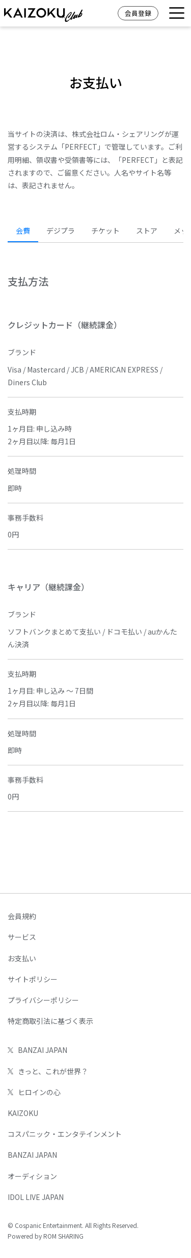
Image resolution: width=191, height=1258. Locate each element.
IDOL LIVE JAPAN (36, 1197)
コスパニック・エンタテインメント (65, 1134)
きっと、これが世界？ (48, 1071)
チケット (105, 230)
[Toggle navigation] (176, 13)
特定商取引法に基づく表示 (50, 1021)
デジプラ (60, 230)
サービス (22, 937)
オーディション (32, 1176)
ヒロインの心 (34, 1092)
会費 (23, 230)
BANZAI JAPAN (37, 1050)
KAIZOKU (23, 1113)
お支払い (22, 958)
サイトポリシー (33, 979)
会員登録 (138, 13)
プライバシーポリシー (43, 1000)
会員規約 (22, 916)
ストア (146, 230)
